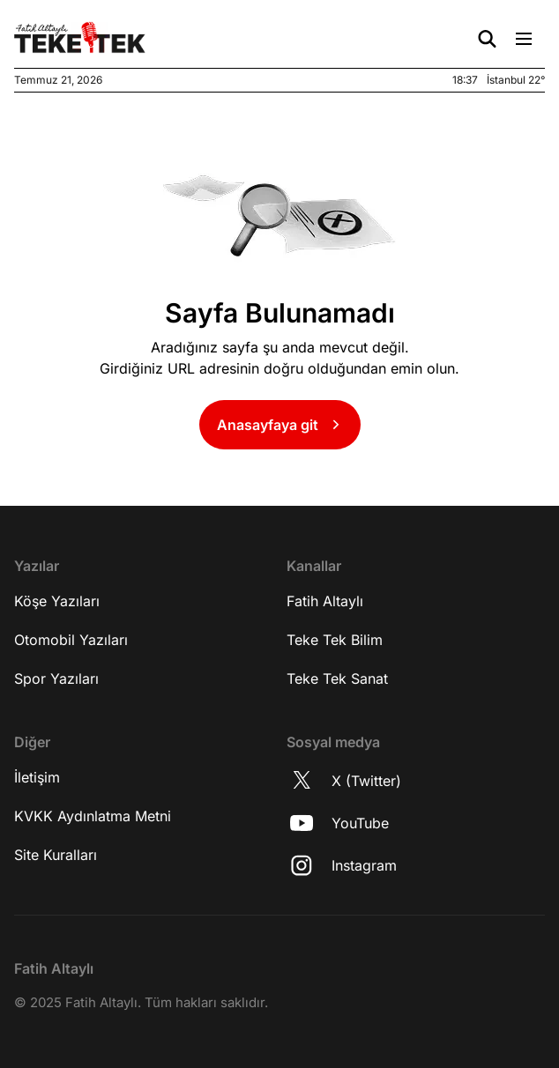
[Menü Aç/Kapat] (524, 39)
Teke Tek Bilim (335, 640)
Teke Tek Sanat (337, 678)
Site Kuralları (55, 855)
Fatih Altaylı (325, 601)
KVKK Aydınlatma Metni (92, 816)
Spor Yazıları (56, 678)
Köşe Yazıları (57, 601)
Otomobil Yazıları (71, 640)
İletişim (37, 777)
